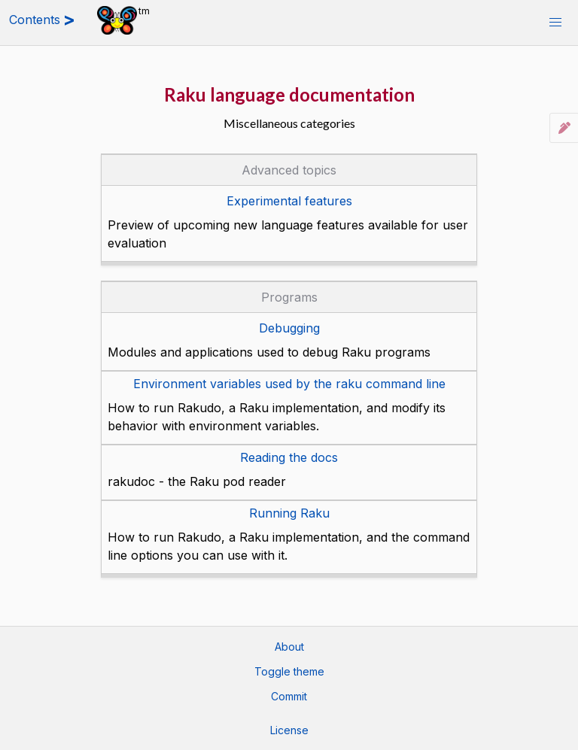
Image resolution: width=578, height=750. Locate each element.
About (289, 646)
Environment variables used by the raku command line (289, 383)
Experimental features (289, 200)
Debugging (289, 328)
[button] (555, 22)
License (289, 730)
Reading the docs (289, 457)
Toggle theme (289, 671)
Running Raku (289, 513)
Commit (289, 696)
